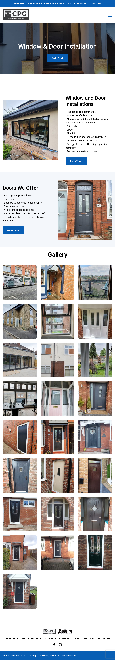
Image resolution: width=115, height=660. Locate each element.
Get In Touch (57, 58)
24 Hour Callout (11, 638)
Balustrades (88, 638)
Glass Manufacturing (31, 638)
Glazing (76, 638)
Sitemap (32, 655)
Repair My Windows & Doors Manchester (58, 655)
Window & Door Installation (57, 638)
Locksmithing (104, 638)
